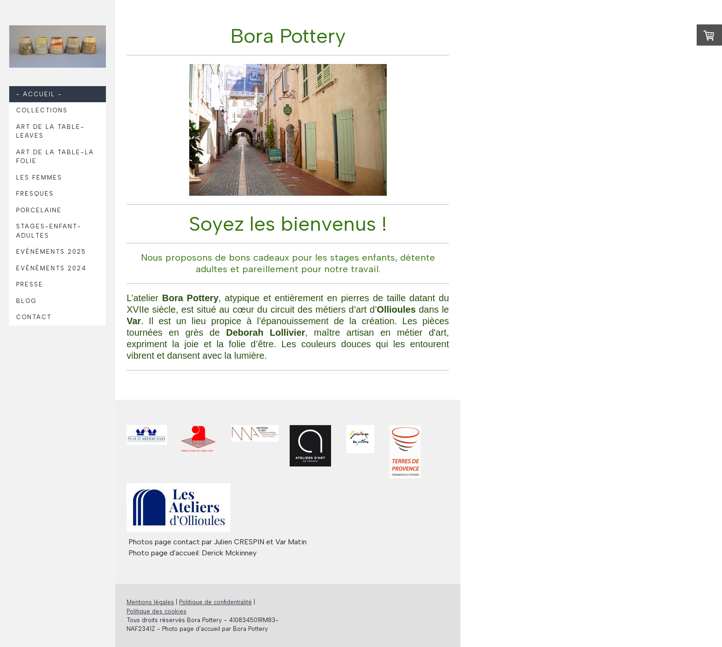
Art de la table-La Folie (55, 157)
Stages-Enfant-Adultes (49, 231)
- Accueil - (39, 94)
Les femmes (39, 177)
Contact (34, 317)
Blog (26, 300)
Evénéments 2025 (51, 251)
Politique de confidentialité (215, 602)
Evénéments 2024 (51, 268)
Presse (29, 284)
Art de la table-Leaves (50, 131)
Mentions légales (150, 602)
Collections (42, 110)
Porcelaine (39, 210)
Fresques (35, 193)
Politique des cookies (156, 611)
